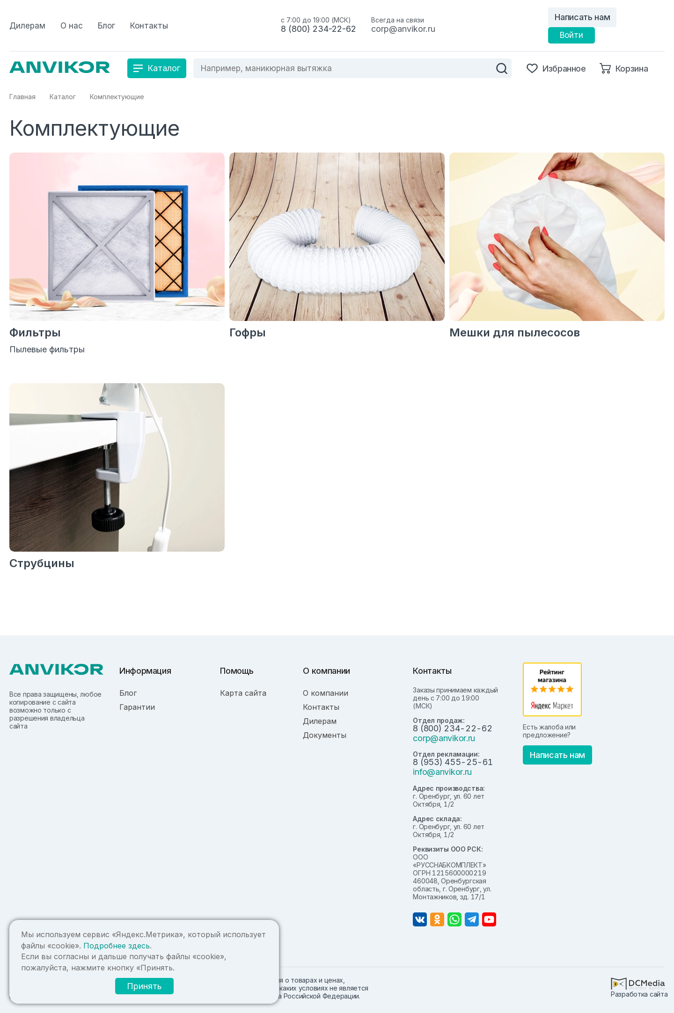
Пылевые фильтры (47, 349)
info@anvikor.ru (442, 772)
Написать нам (582, 17)
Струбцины (41, 563)
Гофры (247, 332)
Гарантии (137, 707)
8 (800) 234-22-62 (318, 29)
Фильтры (35, 332)
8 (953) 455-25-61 (452, 762)
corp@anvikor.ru (403, 29)
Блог (128, 693)
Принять (144, 986)
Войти (571, 35)
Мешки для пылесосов (514, 332)
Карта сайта (243, 693)
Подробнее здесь (116, 945)
